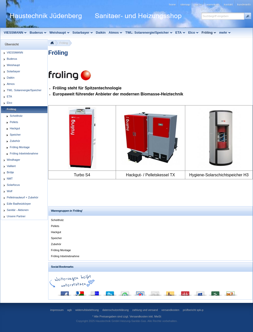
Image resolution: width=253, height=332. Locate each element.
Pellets (55, 226)
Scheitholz (57, 220)
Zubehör (56, 244)
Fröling (63, 42)
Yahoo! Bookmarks (170, 292)
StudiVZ (140, 292)
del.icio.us (94, 292)
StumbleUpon (125, 292)
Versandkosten (139, 316)
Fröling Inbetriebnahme (65, 256)
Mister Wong (185, 292)
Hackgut (56, 232)
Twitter (109, 292)
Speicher (56, 238)
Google (79, 292)
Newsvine (215, 292)
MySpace (200, 292)
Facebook (64, 292)
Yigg (230, 292)
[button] (247, 16)
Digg (155, 292)
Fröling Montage (61, 250)
